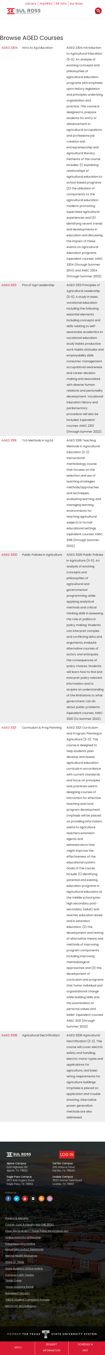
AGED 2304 (9, 48)
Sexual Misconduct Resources (24, 1249)
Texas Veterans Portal (19, 1287)
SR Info (61, 3)
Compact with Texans (19, 1275)
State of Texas (14, 1262)
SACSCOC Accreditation (20, 1306)
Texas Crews (13, 1280)
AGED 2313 (8, 285)
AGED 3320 (9, 555)
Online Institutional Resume (23, 1237)
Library (30, 3)
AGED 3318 (9, 440)
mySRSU (46, 3)
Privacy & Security (17, 1218)
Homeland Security (17, 1293)
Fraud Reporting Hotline (20, 1244)
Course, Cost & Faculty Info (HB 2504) (29, 1224)
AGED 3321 (8, 727)
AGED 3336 (9, 1035)
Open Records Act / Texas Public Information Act (37, 1231)
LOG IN (67, 1155)
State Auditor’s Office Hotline (24, 1268)
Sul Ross (76, 3)
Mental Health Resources (21, 1256)
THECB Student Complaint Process (27, 1300)
